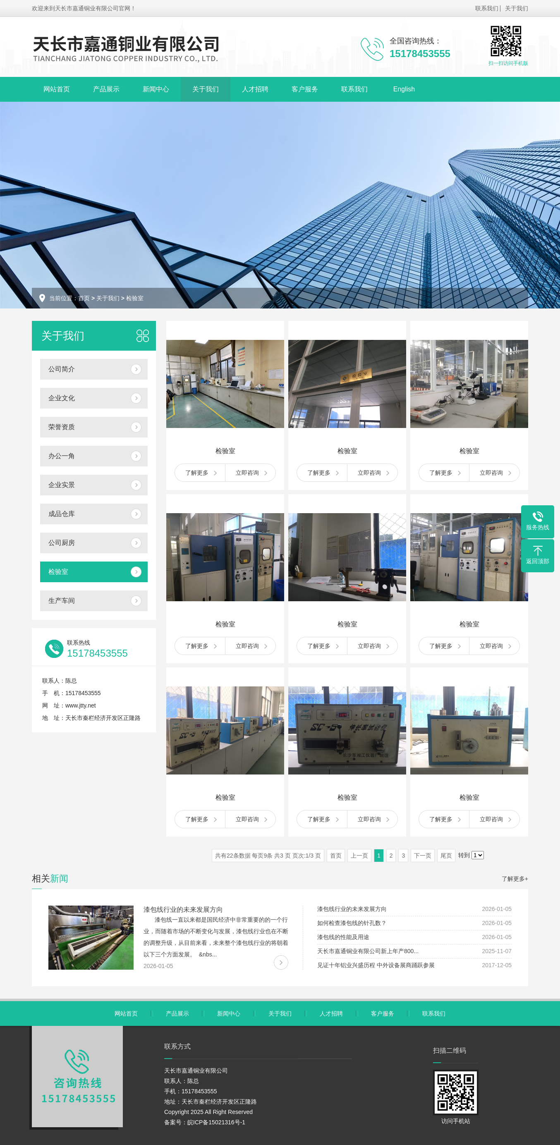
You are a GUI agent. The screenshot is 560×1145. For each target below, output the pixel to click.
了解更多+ (515, 878)
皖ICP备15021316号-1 (216, 1122)
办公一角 (61, 455)
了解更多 (196, 472)
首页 (84, 298)
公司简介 (61, 369)
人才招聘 (255, 89)
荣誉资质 (61, 426)
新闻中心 (156, 89)
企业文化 (61, 398)
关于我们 (516, 8)
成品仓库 (61, 513)
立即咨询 (247, 472)
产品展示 (106, 89)
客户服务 (305, 89)
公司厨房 (61, 542)
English (404, 89)
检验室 (135, 298)
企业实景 (61, 484)
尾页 (446, 855)
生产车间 (61, 600)
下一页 (422, 855)
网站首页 (56, 89)
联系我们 (486, 8)
